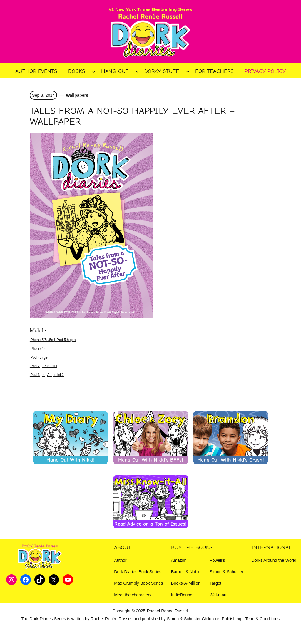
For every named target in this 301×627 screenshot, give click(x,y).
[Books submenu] (94, 71)
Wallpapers (77, 95)
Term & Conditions (262, 618)
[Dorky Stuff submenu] (188, 71)
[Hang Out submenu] (137, 71)
